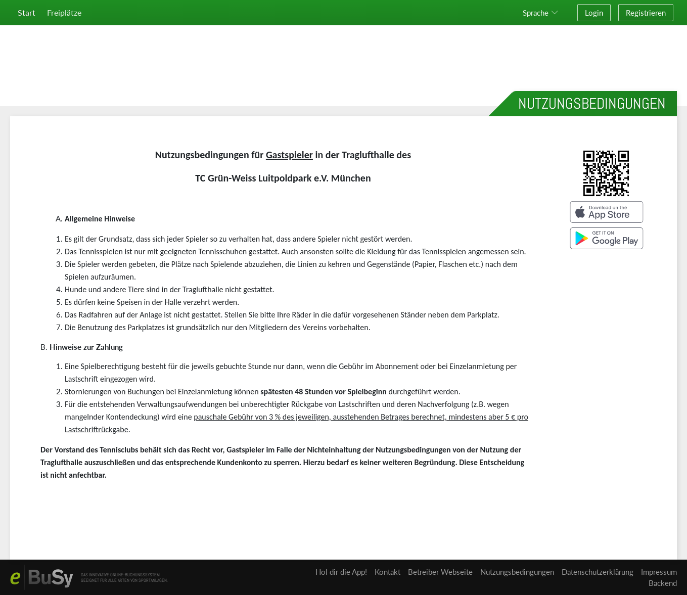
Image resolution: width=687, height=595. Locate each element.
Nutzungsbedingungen (517, 571)
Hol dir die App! (341, 571)
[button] (542, 12)
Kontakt (387, 571)
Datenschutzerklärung (597, 571)
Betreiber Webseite (440, 571)
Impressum (659, 571)
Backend (663, 582)
